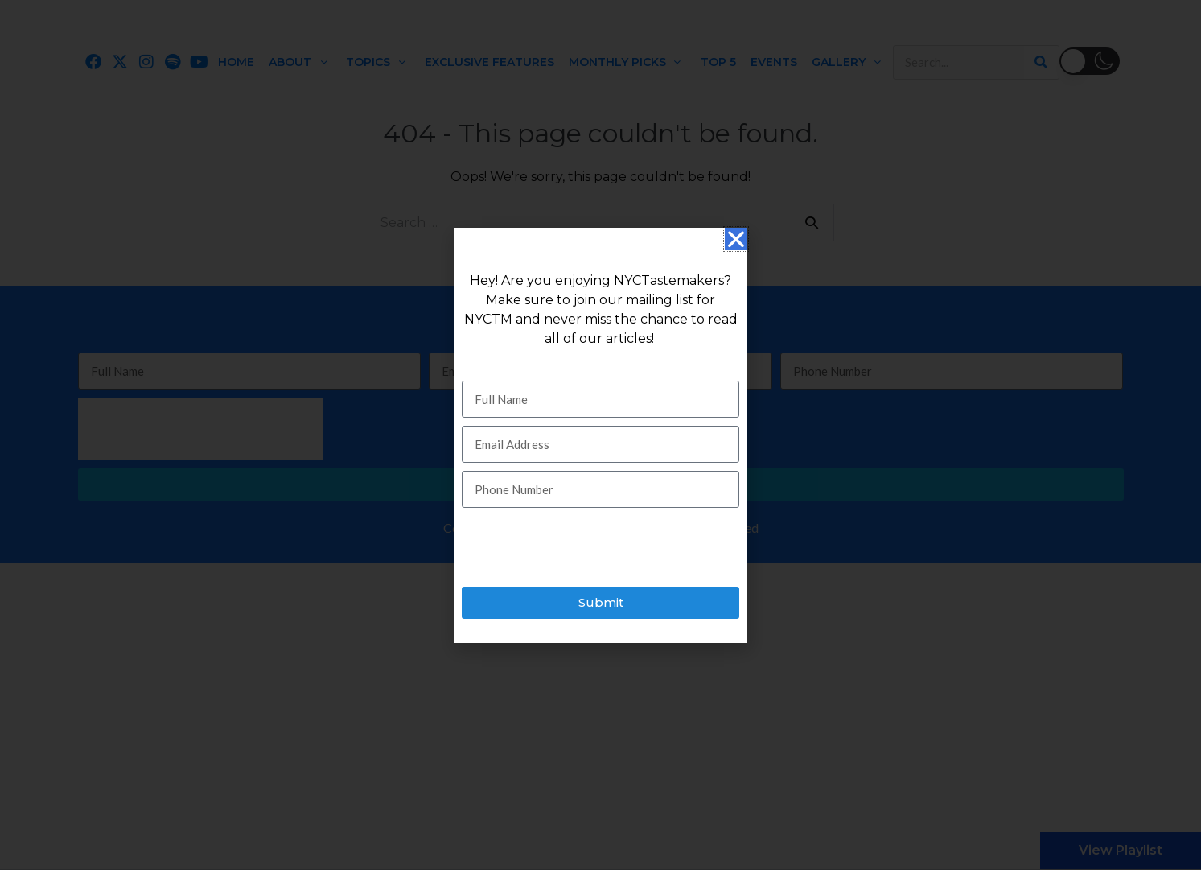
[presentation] (584, 547)
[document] (600, 435)
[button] (736, 239)
